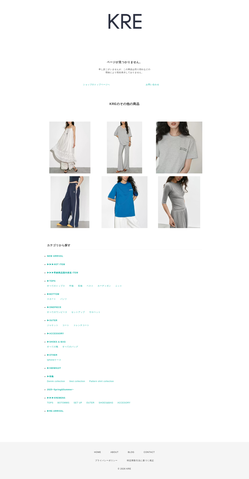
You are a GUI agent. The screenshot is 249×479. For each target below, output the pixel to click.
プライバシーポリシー (106, 460)
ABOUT (114, 452)
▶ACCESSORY (55, 333)
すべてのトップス (56, 286)
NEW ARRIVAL (55, 256)
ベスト (90, 286)
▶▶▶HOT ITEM (56, 264)
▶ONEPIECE (54, 307)
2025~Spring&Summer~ (60, 389)
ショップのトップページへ (96, 84)
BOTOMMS (64, 403)
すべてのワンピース (57, 312)
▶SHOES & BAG (56, 342)
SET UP (78, 403)
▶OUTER (52, 320)
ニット (118, 286)
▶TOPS (51, 281)
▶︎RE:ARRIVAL (55, 411)
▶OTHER (52, 355)
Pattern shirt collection (101, 381)
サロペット (94, 312)
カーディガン (104, 286)
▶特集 (50, 376)
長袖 (80, 286)
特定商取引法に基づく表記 (140, 460)
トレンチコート (81, 325)
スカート (51, 299)
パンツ (63, 299)
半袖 (71, 286)
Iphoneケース (54, 360)
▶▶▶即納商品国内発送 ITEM (62, 272)
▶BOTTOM (53, 294)
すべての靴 (52, 347)
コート (65, 325)
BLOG (131, 452)
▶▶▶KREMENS (56, 398)
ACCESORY (123, 403)
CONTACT (149, 452)
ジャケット (52, 325)
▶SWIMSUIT (54, 368)
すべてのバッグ (70, 347)
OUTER (90, 403)
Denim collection (56, 381)
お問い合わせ (152, 84)
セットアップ (78, 312)
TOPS (50, 403)
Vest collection (77, 381)
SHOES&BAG (106, 403)
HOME (97, 452)
